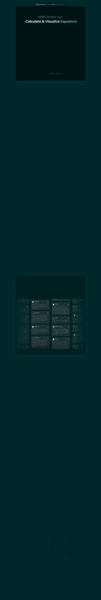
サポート (69, 537)
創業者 (52, 547)
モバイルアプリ (38, 545)
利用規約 (69, 553)
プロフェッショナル (56, 540)
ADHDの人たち (55, 550)
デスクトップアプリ (39, 540)
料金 (35, 550)
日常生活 (53, 537)
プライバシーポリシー (73, 555)
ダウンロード (37, 537)
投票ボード (37, 547)
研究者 (52, 542)
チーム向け (70, 550)
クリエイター (54, 545)
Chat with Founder (72, 545)
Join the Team (71, 542)
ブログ (69, 540)
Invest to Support (72, 547)
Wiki (35, 542)
